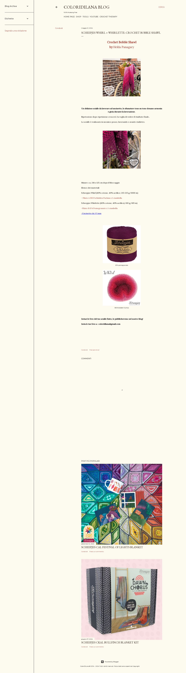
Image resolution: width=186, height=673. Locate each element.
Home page (69, 17)
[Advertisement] (121, 437)
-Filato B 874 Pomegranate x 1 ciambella (99, 208)
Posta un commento (96, 551)
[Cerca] (161, 7)
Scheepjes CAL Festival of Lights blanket (112, 547)
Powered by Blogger (110, 661)
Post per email (94, 350)
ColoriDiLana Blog (86, 7)
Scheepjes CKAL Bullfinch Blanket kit (110, 642)
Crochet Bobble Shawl (121, 42)
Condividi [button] (59, 28)
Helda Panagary (121, 47)
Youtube (94, 17)
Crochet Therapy (108, 17)
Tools (85, 17)
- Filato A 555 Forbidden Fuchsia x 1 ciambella (101, 198)
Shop (78, 17)
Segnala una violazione (16, 31)
